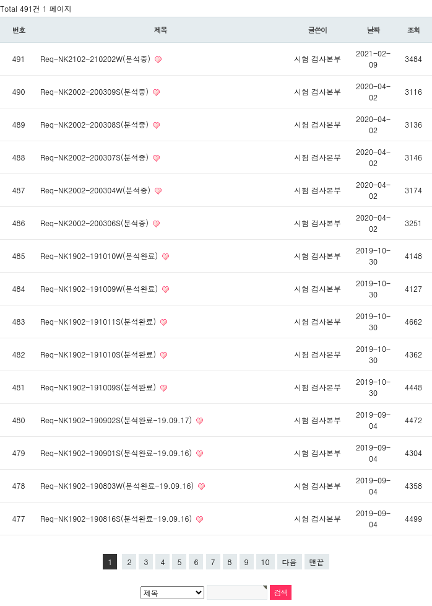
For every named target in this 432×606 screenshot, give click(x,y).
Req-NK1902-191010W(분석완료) (100, 255)
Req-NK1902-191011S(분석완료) (99, 321)
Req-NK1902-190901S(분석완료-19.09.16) (117, 452)
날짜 (373, 30)
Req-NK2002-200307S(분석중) (95, 157)
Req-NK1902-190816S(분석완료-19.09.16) (117, 518)
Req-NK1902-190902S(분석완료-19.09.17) (117, 420)
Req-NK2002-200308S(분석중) (95, 124)
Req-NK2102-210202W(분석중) (96, 58)
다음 (289, 561)
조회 (413, 30)
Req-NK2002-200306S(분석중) (95, 222)
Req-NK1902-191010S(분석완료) (99, 354)
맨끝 (316, 561)
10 (265, 561)
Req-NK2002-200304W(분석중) (96, 190)
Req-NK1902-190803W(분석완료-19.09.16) (118, 485)
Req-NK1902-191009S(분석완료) (99, 387)
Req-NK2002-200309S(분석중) (95, 91)
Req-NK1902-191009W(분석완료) (100, 288)
